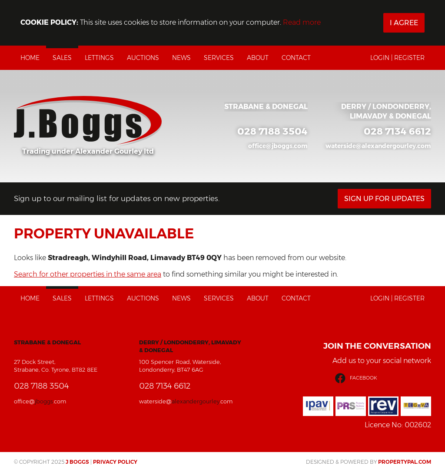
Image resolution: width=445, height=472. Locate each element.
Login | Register (397, 58)
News (181, 58)
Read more (302, 22)
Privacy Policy (115, 462)
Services (219, 58)
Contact (296, 58)
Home (30, 58)
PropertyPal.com (404, 462)
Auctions (143, 58)
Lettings (99, 58)
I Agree (404, 23)
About (258, 58)
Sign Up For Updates (384, 199)
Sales (62, 58)
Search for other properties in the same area (87, 274)
